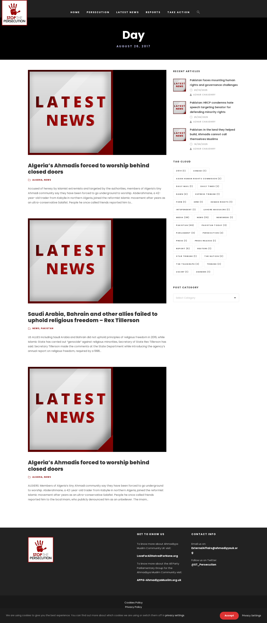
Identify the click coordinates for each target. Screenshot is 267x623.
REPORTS (153, 12)
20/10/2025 (201, 90)
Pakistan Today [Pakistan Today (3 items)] (214, 225)
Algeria (37, 179)
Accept (229, 615)
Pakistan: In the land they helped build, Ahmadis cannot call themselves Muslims (212, 134)
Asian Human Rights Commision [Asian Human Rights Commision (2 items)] (199, 178)
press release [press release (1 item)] (205, 240)
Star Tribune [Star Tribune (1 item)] (186, 256)
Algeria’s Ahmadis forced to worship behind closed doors (88, 169)
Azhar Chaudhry (204, 94)
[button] (198, 13)
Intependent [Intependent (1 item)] (186, 209)
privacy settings (174, 615)
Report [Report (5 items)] (183, 248)
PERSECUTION (98, 12)
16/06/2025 (201, 144)
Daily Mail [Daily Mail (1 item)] (184, 186)
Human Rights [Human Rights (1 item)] (222, 202)
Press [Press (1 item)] (181, 240)
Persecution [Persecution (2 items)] (213, 232)
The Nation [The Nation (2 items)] (213, 256)
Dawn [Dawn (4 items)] (182, 194)
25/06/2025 (201, 117)
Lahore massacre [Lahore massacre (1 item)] (216, 209)
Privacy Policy (133, 607)
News (47, 179)
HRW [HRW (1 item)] (198, 202)
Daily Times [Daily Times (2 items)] (209, 186)
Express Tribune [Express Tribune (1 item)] (207, 194)
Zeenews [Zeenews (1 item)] (203, 271)
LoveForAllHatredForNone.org (157, 556)
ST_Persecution (205, 564)
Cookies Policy (133, 602)
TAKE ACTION (178, 12)
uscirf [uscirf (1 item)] (182, 271)
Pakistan (47, 328)
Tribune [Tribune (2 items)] (214, 264)
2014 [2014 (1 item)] (181, 170)
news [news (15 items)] (203, 217)
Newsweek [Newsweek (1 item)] (224, 217)
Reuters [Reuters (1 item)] (204, 248)
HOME (75, 12)
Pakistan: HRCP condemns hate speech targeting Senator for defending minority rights (211, 107)
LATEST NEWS (127, 12)
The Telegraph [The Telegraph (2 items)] (187, 264)
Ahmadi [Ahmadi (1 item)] (200, 170)
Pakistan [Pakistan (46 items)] (185, 225)
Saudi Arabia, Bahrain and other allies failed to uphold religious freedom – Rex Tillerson (93, 317)
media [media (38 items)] (182, 217)
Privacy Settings (251, 615)
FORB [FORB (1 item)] (181, 202)
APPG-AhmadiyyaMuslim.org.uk (159, 580)
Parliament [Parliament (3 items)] (185, 232)
